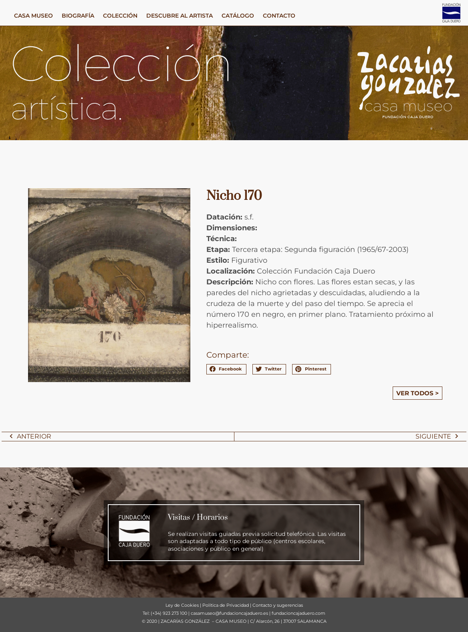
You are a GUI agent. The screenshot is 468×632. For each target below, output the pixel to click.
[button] (226, 369)
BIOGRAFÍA (78, 15)
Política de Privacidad (225, 605)
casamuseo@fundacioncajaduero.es (229, 613)
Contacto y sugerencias (277, 605)
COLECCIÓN (120, 15)
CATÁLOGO (238, 15)
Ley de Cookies (182, 605)
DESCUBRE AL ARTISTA (179, 15)
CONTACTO (279, 15)
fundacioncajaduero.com (298, 613)
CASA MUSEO (33, 15)
